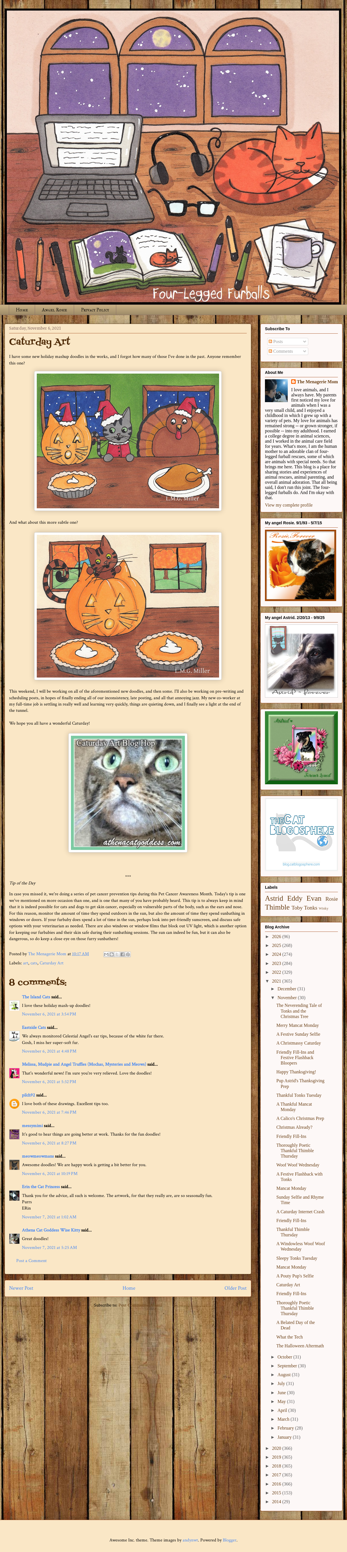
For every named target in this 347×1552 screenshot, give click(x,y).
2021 (277, 981)
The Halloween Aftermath (300, 1345)
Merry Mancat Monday (297, 1025)
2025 (277, 945)
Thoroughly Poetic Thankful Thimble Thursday (295, 1150)
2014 (277, 1501)
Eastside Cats (34, 1028)
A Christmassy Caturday (298, 1043)
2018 (277, 1466)
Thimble (277, 907)
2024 (277, 954)
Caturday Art (52, 963)
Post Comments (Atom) (140, 1305)
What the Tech (289, 1337)
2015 (277, 1492)
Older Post (235, 1288)
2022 (277, 972)
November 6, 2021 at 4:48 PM (49, 1051)
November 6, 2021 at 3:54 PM (49, 1014)
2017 (277, 1474)
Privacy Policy (95, 310)
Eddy (295, 898)
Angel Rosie (54, 310)
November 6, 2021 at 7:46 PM (49, 1112)
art (25, 963)
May (282, 1401)
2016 (277, 1484)
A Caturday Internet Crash (300, 1211)
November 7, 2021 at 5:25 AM (49, 1248)
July (281, 1383)
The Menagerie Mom (317, 381)
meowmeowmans (38, 1156)
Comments (281, 351)
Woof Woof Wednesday (297, 1164)
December (287, 988)
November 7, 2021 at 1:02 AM (49, 1217)
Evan (314, 898)
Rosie (331, 899)
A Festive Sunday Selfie (298, 1034)
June (282, 1392)
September (287, 1365)
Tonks (310, 908)
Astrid (274, 898)
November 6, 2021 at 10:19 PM (49, 1174)
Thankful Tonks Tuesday (299, 1095)
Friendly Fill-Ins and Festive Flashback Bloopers (295, 1057)
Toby (297, 908)
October (285, 1357)
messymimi (32, 1126)
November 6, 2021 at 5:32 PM (49, 1082)
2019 (277, 1457)
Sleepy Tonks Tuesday (296, 1258)
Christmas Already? (294, 1127)
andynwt (190, 1540)
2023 (277, 963)
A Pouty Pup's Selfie (295, 1275)
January (285, 1437)
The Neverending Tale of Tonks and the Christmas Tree (299, 1011)
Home (22, 310)
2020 (277, 1448)
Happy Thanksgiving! (296, 1071)
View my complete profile (289, 505)
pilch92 (28, 1095)
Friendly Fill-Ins (291, 1136)
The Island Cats (36, 997)
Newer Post (21, 1288)
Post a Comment (31, 1261)
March (284, 1419)
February (286, 1428)
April (282, 1410)
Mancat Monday (291, 1188)
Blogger (229, 1540)
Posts (276, 341)
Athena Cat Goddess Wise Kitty (51, 1230)
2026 (277, 936)
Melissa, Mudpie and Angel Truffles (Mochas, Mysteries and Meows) (84, 1064)
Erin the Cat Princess (41, 1187)
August (284, 1374)
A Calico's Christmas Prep (300, 1118)
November (287, 997)
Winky (323, 908)
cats (33, 963)
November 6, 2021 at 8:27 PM (49, 1143)
